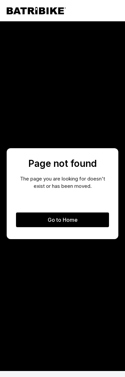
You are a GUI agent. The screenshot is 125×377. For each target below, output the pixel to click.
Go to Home (63, 219)
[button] (113, 10)
